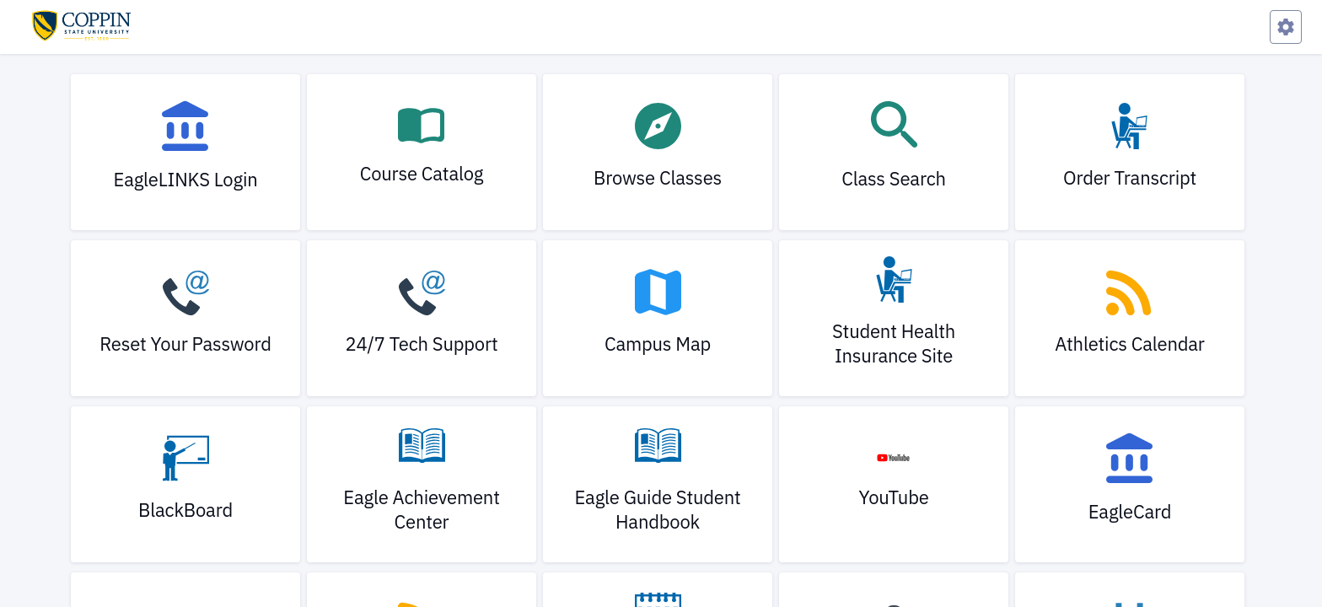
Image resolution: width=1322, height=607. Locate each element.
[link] (185, 152)
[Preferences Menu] (1286, 27)
